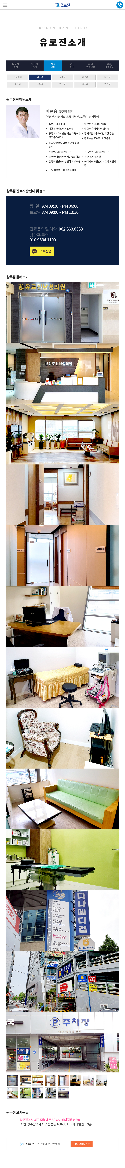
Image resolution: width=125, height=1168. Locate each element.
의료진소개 (34, 66)
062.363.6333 (71, 229)
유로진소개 (15, 66)
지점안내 (53, 66)
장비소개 (71, 66)
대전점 (107, 77)
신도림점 (17, 77)
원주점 (85, 84)
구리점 (62, 77)
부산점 (17, 84)
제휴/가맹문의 (109, 66)
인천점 (107, 84)
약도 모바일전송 (82, 1144)
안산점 (62, 84)
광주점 (40, 77)
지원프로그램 (90, 66)
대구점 (85, 77)
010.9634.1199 (43, 240)
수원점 (40, 84)
